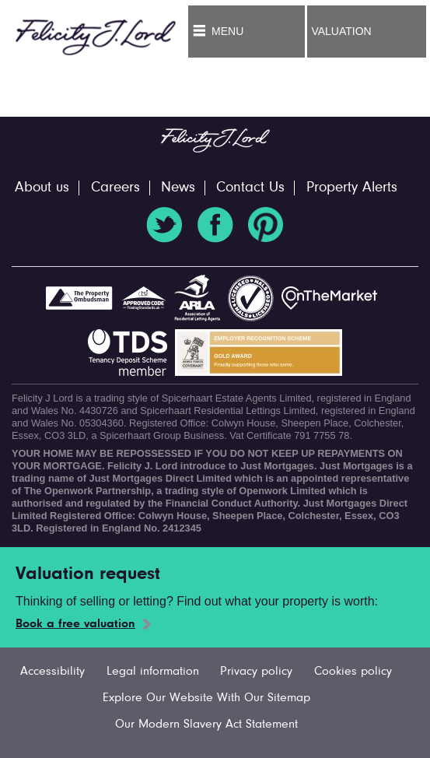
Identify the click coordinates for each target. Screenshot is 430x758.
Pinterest (266, 225)
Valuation (341, 31)
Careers (115, 188)
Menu (227, 31)
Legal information (153, 671)
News (178, 188)
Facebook (215, 225)
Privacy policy (256, 671)
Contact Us (250, 188)
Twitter (164, 225)
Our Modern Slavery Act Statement (206, 724)
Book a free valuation (75, 624)
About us (42, 188)
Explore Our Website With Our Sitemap (206, 698)
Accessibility (52, 671)
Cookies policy (353, 671)
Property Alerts (351, 188)
